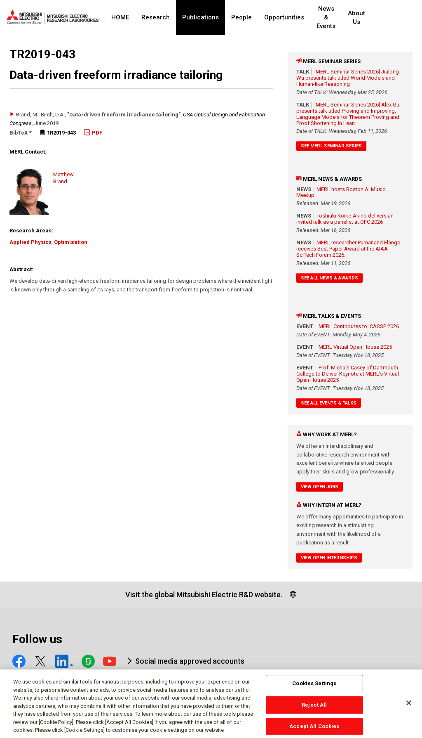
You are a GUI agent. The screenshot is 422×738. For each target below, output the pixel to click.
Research (155, 17)
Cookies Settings (314, 687)
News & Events (333, 17)
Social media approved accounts (189, 661)
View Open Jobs (319, 487)
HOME (120, 17)
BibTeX (20, 133)
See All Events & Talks (328, 403)
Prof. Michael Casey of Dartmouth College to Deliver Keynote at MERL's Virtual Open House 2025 (347, 373)
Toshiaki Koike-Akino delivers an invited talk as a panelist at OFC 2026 (345, 219)
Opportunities (284, 17)
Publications (200, 17)
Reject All (314, 708)
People (241, 17)
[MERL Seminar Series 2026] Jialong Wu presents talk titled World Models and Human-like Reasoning (347, 78)
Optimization (70, 242)
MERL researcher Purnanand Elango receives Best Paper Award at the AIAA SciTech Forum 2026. (348, 248)
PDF (93, 133)
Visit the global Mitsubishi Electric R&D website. (203, 594)
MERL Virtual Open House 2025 (355, 347)
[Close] (409, 706)
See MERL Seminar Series (331, 146)
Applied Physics (30, 242)
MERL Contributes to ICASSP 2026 (359, 326)
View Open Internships (329, 558)
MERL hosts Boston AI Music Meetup (340, 192)
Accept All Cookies (314, 729)
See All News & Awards (329, 278)
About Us (371, 17)
